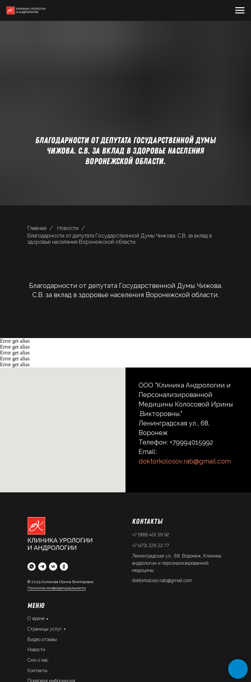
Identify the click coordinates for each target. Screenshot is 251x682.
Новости (67, 228)
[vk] (53, 566)
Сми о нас (37, 660)
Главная (36, 228)
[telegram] (42, 566)
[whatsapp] (31, 566)
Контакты (37, 670)
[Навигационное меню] (239, 10)
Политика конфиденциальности (56, 588)
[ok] (64, 566)
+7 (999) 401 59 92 (150, 535)
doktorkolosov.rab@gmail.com (185, 461)
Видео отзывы (42, 639)
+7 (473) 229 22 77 (150, 545)
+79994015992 (191, 442)
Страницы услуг (44, 629)
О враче (35, 618)
